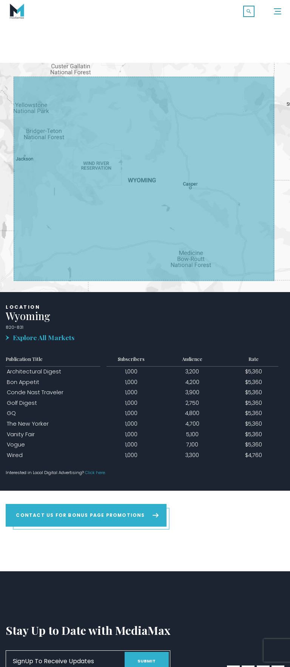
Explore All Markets (43, 337)
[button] (249, 11)
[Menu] (277, 11)
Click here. (95, 473)
